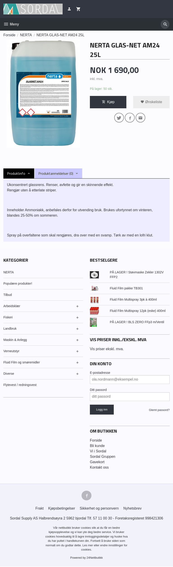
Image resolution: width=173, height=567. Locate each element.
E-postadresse (100, 372)
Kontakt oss (99, 467)
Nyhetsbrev (132, 508)
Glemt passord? (159, 410)
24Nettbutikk (94, 558)
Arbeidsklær (11, 306)
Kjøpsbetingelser (61, 508)
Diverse (8, 373)
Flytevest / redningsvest (19, 385)
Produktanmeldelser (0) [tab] (55, 173)
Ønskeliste (151, 102)
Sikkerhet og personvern (99, 508)
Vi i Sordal (98, 451)
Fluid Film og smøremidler (21, 362)
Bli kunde (97, 446)
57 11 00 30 (102, 518)
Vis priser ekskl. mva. (107, 349)
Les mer (88, 545)
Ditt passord (98, 390)
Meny (11, 24)
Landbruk (9, 328)
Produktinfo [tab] (16, 173)
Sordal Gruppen (102, 456)
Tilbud (7, 295)
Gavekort (97, 462)
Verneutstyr (11, 351)
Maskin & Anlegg (15, 340)
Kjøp (108, 102)
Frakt (39, 508)
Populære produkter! (17, 283)
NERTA (8, 272)
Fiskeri (8, 317)
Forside (9, 35)
